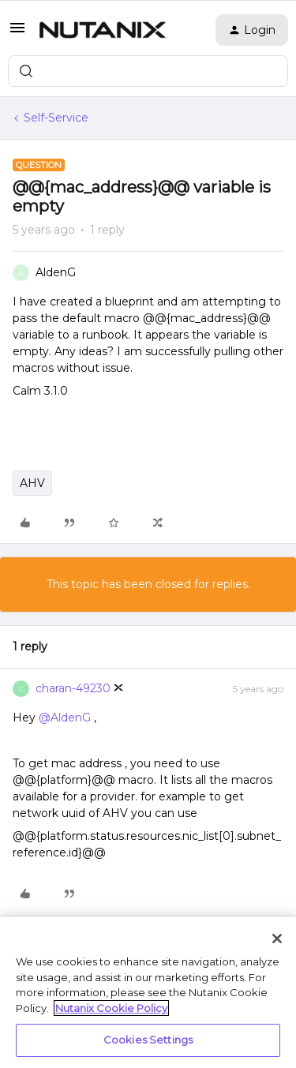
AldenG (56, 272)
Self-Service (56, 118)
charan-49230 (73, 688)
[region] (148, 992)
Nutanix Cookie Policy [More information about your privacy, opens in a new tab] (111, 1008)
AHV (32, 483)
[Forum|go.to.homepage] (102, 30)
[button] (17, 33)
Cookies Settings (148, 1039)
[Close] (277, 938)
